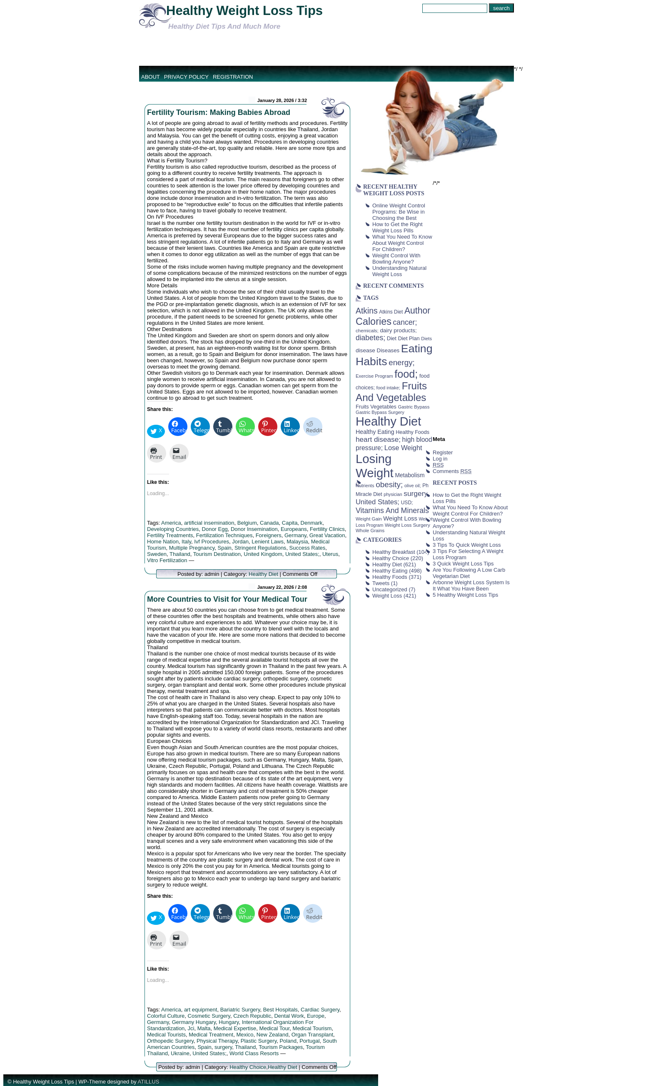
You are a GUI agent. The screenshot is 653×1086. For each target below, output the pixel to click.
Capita (290, 523)
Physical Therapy (217, 1041)
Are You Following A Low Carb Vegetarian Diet (469, 573)
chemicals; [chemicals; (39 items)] (367, 330)
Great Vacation (327, 535)
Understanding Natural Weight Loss (399, 271)
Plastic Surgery (259, 1041)
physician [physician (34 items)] (393, 494)
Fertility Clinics (327, 529)
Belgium (247, 523)
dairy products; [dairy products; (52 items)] (398, 330)
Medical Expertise (235, 1028)
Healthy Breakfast (393, 552)
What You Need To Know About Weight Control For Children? (402, 243)
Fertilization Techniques (224, 535)
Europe (315, 1016)
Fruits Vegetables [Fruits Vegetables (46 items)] (376, 407)
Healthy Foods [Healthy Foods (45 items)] (412, 432)
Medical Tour (274, 1028)
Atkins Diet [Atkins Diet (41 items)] (391, 312)
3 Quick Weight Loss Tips (463, 563)
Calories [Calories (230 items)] (373, 321)
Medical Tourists (166, 1034)
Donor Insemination (254, 529)
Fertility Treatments (170, 535)
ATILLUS (149, 1082)
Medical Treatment (211, 1034)
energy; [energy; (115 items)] (402, 362)
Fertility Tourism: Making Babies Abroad (218, 112)
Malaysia (297, 541)
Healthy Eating (390, 571)
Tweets (380, 583)
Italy (186, 541)
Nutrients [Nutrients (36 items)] (365, 485)
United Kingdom (263, 554)
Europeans (294, 529)
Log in (440, 459)
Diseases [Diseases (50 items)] (388, 350)
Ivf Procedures (211, 541)
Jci (191, 1028)
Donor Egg (215, 529)
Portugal (309, 1041)
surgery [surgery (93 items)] (416, 493)
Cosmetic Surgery (209, 1016)
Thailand (179, 554)
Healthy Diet (263, 574)
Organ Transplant (312, 1034)
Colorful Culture (165, 1016)
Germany (295, 535)
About (150, 77)
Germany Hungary (194, 1022)
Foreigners (269, 535)
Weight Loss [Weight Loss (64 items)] (400, 518)
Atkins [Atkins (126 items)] (367, 310)
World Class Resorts (254, 1053)
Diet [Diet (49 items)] (391, 338)
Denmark (312, 523)
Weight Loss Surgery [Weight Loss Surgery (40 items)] (407, 525)
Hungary (229, 1022)
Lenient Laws (268, 541)
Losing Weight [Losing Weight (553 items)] (375, 466)
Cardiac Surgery (320, 1009)
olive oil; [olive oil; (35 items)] (412, 485)
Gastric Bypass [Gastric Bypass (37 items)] (414, 406)
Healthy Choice (247, 1067)
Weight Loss (387, 596)
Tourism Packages (281, 1047)
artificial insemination (209, 523)
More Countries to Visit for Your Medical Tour (227, 599)
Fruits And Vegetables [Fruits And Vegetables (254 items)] (391, 391)
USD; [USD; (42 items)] (407, 503)
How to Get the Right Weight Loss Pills (397, 227)
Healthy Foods (389, 577)
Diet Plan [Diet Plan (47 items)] (409, 338)
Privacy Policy (186, 77)
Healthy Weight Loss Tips (244, 10)
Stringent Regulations (260, 548)
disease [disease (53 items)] (365, 350)
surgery (223, 1047)
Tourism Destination (217, 554)
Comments (452, 471)
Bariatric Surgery (240, 1009)
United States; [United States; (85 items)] (377, 502)
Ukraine (180, 1053)
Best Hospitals (280, 1009)
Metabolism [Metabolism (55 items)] (409, 475)
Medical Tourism (312, 1028)
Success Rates (307, 548)
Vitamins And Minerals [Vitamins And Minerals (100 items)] (392, 510)
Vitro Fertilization (167, 560)
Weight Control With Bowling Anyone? (396, 258)
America (171, 523)
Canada (269, 523)
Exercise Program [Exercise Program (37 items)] (374, 376)
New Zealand (273, 1034)
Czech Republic (252, 1016)
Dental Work (289, 1016)
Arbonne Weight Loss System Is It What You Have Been (471, 585)
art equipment (200, 1009)
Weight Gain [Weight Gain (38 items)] (369, 518)
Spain (225, 548)
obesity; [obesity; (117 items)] (389, 484)
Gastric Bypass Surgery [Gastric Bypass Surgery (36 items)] (380, 412)
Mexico (244, 1034)
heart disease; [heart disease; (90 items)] (378, 439)
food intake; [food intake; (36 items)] (388, 387)
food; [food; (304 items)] (406, 374)
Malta (204, 1028)
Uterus (330, 554)
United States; (302, 554)
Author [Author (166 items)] (417, 311)
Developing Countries (173, 529)
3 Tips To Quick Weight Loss (467, 545)
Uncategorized (389, 589)
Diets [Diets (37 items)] (426, 338)
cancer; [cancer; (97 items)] (405, 322)
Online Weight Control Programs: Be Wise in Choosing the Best (398, 211)
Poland (287, 1041)
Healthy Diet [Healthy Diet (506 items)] (388, 421)
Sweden (157, 554)
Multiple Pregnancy (192, 548)
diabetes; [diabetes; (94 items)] (370, 338)
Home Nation (163, 541)
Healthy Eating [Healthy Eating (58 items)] (375, 431)
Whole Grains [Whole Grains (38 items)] (370, 530)
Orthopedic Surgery (170, 1041)
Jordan (240, 541)
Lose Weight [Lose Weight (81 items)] (403, 447)
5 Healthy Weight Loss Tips (465, 595)
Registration (233, 77)
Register (443, 452)
